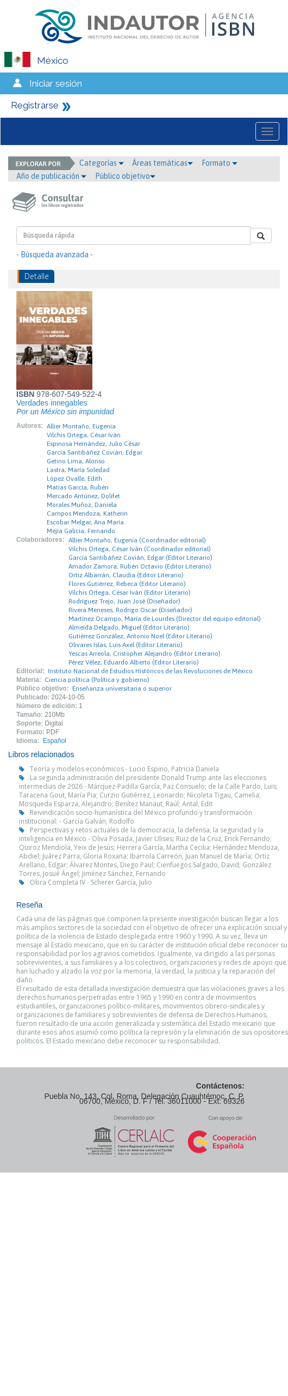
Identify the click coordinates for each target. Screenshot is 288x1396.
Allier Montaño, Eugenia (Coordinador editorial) (137, 540)
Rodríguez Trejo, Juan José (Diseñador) (124, 601)
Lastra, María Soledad (78, 470)
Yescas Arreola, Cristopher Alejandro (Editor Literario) (144, 653)
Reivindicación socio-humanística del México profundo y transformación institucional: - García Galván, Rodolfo (135, 817)
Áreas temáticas (162, 163)
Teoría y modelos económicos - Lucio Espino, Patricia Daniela (124, 768)
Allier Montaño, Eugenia (81, 426)
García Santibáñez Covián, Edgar (94, 452)
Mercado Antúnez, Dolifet (83, 496)
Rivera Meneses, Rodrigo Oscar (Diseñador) (130, 610)
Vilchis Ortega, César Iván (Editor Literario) (129, 592)
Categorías (101, 163)
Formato (219, 163)
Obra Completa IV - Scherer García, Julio (91, 882)
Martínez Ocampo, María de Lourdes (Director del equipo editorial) (164, 619)
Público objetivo (125, 176)
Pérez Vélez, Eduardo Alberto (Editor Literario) (133, 662)
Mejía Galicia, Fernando (81, 531)
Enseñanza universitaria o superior (122, 688)
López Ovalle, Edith (74, 478)
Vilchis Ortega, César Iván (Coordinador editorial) (139, 549)
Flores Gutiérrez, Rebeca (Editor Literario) (127, 584)
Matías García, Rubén (78, 487)
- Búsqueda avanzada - (54, 254)
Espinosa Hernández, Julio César (93, 444)
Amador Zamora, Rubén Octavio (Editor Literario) (139, 566)
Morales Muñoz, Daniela (82, 505)
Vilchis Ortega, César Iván (84, 435)
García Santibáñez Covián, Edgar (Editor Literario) (140, 557)
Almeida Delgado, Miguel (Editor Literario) (129, 627)
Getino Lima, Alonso (76, 461)
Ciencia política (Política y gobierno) (97, 680)
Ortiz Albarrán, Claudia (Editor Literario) (126, 575)
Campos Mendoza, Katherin (87, 513)
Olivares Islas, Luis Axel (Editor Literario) (125, 645)
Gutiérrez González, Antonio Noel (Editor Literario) (140, 636)
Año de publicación (51, 176)
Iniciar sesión (55, 83)
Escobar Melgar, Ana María (85, 522)
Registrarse (35, 105)
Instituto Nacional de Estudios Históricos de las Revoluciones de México (150, 671)
